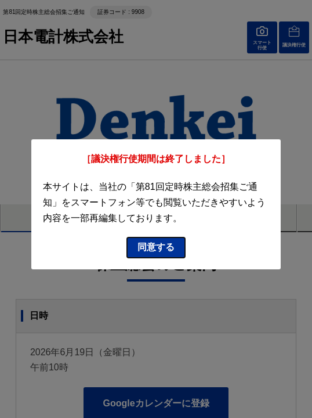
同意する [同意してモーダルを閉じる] (156, 247)
